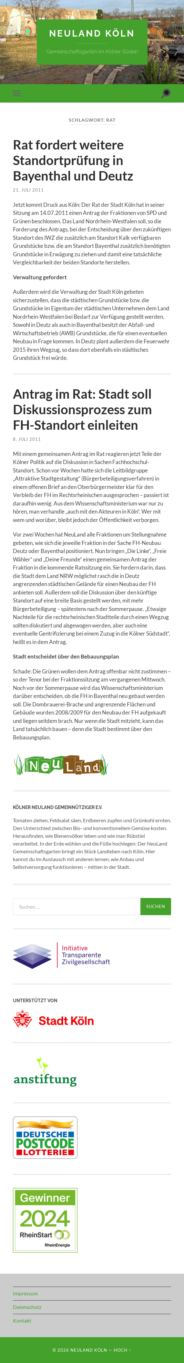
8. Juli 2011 (27, 439)
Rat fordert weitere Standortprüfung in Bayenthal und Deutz (73, 160)
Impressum (25, 1293)
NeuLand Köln (92, 33)
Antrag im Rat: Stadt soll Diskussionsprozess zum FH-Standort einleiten (82, 409)
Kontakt (22, 1320)
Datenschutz (27, 1307)
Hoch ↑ (122, 1350)
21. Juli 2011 (28, 190)
